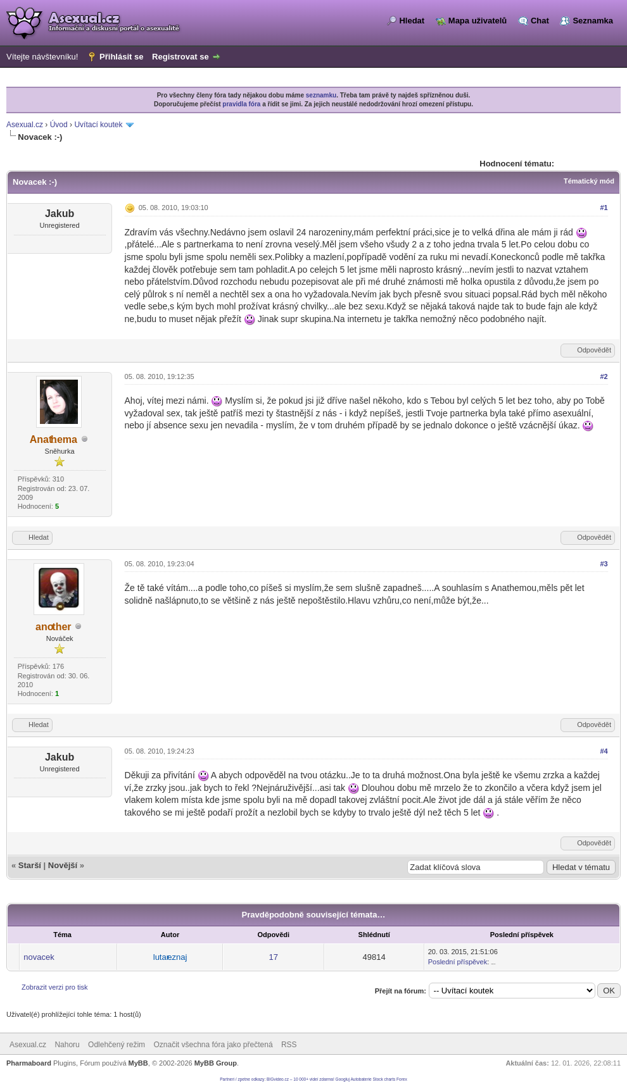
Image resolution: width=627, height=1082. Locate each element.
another (53, 626)
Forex (401, 1079)
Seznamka (593, 20)
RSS (289, 1044)
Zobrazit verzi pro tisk (55, 987)
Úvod (59, 124)
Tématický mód (589, 181)
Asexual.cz (24, 124)
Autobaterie (360, 1079)
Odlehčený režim (116, 1044)
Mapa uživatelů (477, 20)
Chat (540, 20)
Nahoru (66, 1044)
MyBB (138, 1063)
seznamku (321, 95)
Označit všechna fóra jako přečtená (212, 1044)
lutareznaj (170, 957)
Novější (62, 865)
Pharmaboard (28, 1063)
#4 (603, 751)
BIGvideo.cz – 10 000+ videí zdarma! (300, 1079)
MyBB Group (215, 1063)
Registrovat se (180, 56)
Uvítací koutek (98, 124)
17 (273, 957)
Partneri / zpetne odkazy (242, 1079)
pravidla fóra (241, 104)
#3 (603, 564)
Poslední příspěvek (458, 962)
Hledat (411, 20)
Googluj (343, 1079)
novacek (38, 957)
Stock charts (384, 1079)
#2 (603, 376)
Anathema (53, 439)
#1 (603, 207)
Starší (29, 865)
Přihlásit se (121, 56)
